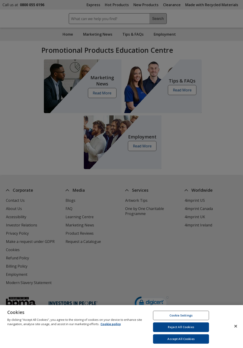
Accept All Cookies (180, 341)
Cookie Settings (181, 317)
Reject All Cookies (181, 329)
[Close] (236, 328)
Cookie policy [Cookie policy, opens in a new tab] (110, 326)
